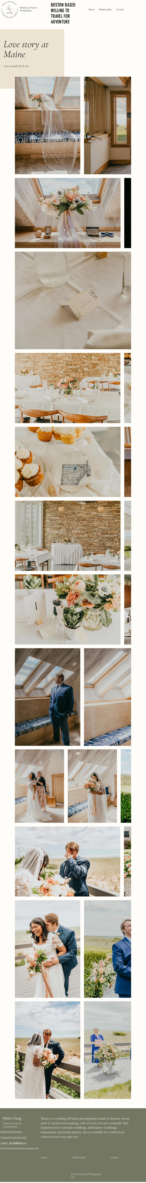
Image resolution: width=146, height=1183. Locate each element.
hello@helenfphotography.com (23, 1148)
